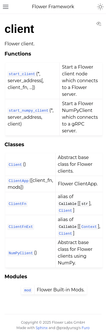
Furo (86, 328)
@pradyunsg (67, 328)
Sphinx (41, 328)
